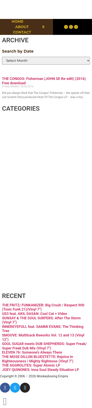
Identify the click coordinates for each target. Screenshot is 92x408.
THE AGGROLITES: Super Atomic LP (31, 365)
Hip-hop (23, 182)
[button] (43, 27)
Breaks (20, 123)
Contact (22, 32)
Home (17, 21)
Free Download (38, 285)
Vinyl (16, 270)
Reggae (22, 241)
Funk (16, 167)
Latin (16, 211)
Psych (18, 226)
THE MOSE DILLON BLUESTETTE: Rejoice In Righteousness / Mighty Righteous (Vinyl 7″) (37, 359)
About (22, 27)
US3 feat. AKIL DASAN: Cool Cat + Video (34, 314)
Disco (17, 138)
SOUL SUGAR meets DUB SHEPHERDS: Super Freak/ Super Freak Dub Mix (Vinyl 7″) (44, 346)
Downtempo (32, 152)
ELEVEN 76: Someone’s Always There (32, 352)
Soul (15, 256)
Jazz (15, 197)
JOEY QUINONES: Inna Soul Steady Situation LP (40, 370)
